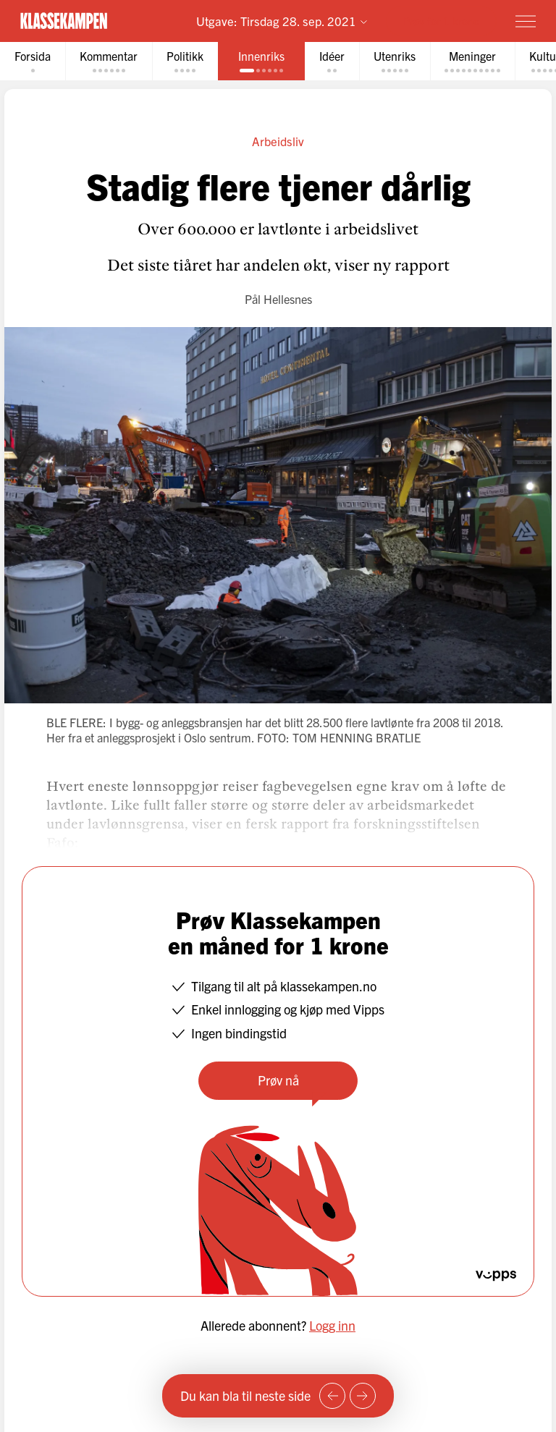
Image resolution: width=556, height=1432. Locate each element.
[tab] (32, 61)
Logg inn (332, 1325)
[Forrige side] (332, 1396)
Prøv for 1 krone (441, 20)
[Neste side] (363, 1396)
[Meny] (525, 21)
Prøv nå (278, 1080)
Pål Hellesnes (278, 299)
